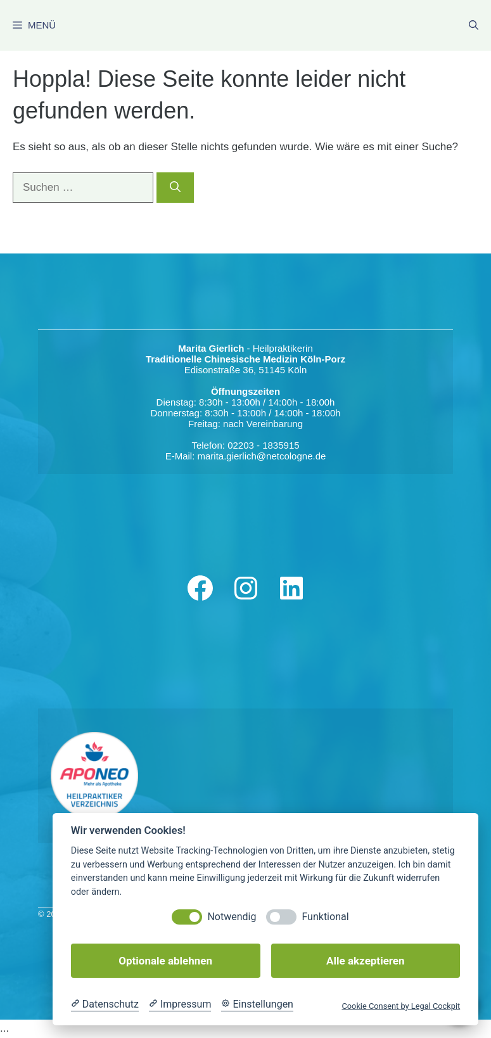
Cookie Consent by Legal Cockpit (400, 1006)
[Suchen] (175, 187)
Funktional (325, 917)
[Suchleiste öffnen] (473, 25)
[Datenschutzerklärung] (105, 1004)
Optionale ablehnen (165, 960)
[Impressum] (180, 1004)
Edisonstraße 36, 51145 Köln (245, 369)
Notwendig (231, 917)
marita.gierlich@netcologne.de (262, 456)
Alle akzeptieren (365, 960)
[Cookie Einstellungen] (257, 1004)
